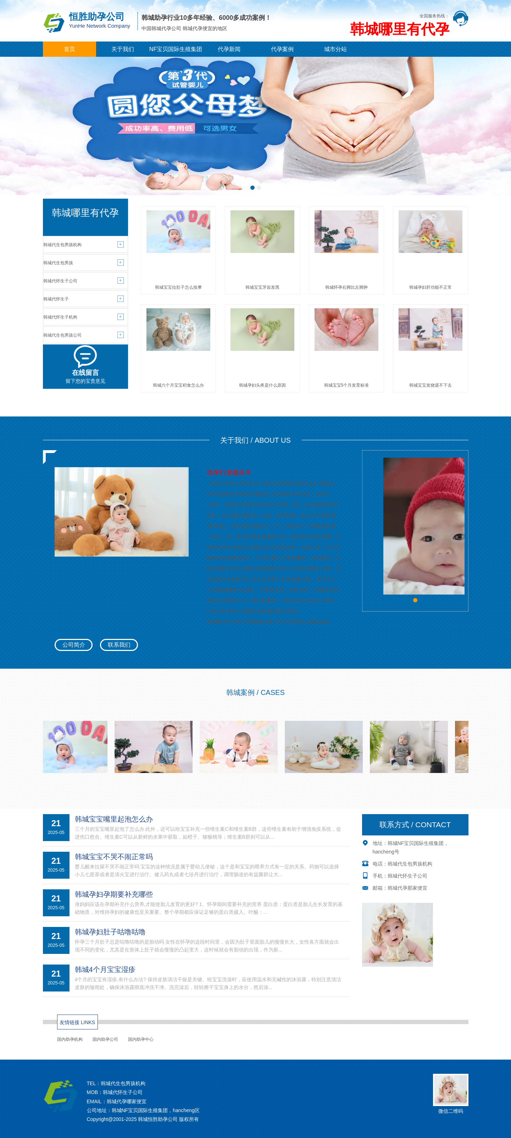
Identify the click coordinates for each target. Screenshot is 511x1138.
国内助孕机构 (70, 1039)
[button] (252, 188)
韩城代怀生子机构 (60, 317)
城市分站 (335, 49)
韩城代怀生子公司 (60, 280)
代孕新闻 (229, 49)
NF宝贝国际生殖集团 (175, 49)
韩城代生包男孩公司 (62, 335)
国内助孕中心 (141, 1039)
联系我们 (119, 645)
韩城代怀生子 (56, 299)
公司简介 (73, 645)
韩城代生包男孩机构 (62, 244)
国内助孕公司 (105, 1039)
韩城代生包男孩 (58, 262)
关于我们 (122, 49)
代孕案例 (282, 49)
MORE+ (255, 804)
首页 (69, 49)
